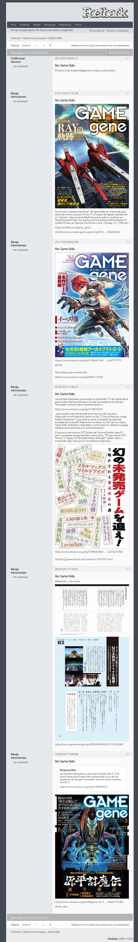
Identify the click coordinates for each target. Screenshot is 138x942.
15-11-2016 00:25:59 (66, 242)
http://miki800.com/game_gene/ (73, 227)
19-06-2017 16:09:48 (66, 754)
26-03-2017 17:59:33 (66, 569)
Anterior (26, 45)
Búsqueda (49, 24)
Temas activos (96, 30)
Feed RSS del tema (119, 52)
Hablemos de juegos (34, 38)
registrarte (94, 45)
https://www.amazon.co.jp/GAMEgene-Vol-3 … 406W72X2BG (89, 902)
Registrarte (65, 24)
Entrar (78, 24)
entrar (82, 45)
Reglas (37, 24)
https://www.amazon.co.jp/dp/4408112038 (79, 377)
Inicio (13, 24)
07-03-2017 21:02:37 (66, 386)
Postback (25, 24)
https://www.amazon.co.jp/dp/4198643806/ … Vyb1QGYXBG (89, 551)
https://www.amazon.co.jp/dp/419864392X (79, 409)
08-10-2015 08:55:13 (66, 58)
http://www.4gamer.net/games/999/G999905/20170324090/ (89, 744)
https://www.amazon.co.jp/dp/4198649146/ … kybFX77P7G (88, 360)
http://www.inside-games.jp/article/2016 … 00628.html (89, 232)
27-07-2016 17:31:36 (66, 93)
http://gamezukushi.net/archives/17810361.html (86, 559)
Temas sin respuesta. (117, 30)
